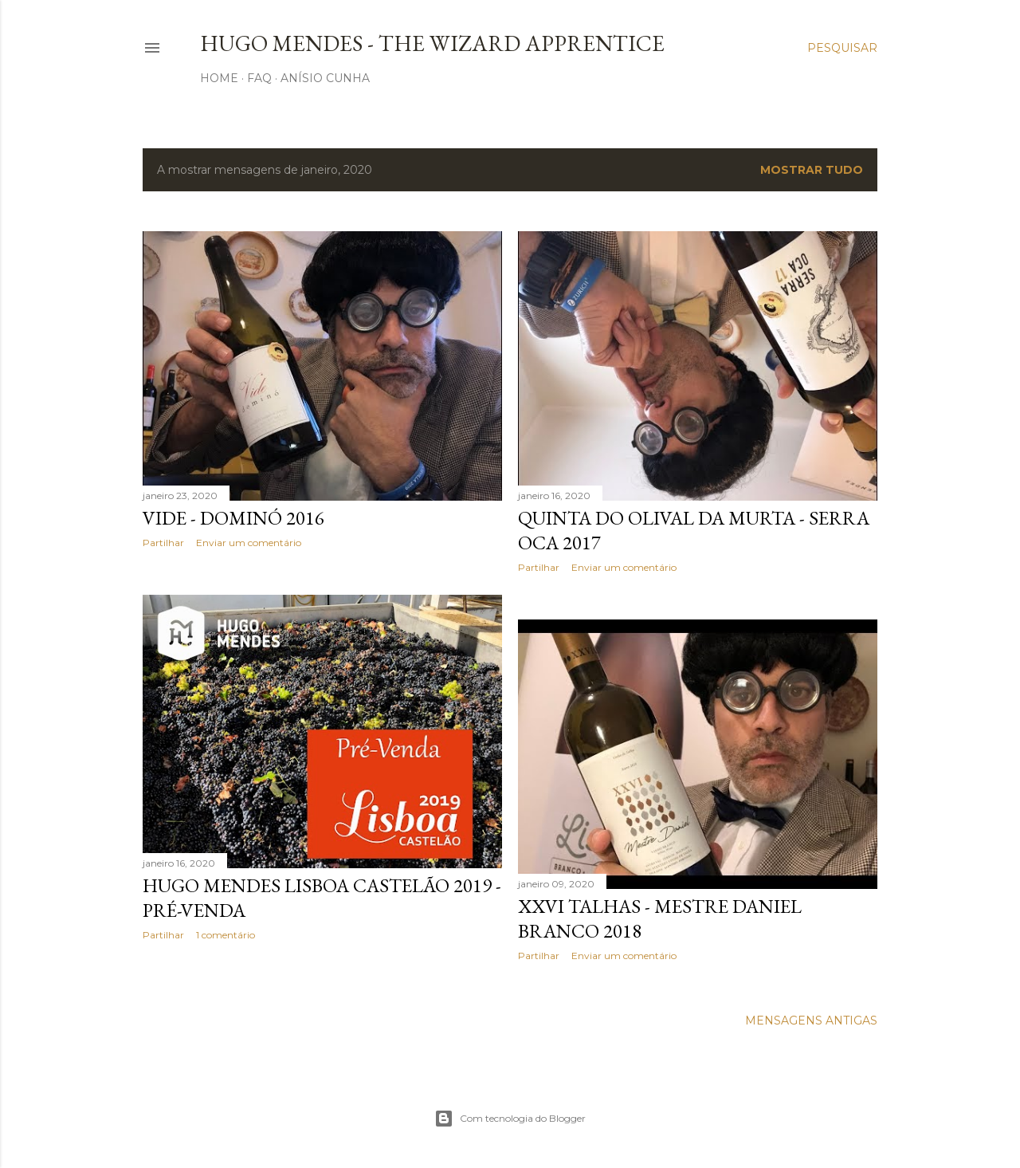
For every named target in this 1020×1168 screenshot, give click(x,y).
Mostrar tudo (811, 170)
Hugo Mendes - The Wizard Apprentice (432, 43)
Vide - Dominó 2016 (233, 517)
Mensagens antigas (811, 1020)
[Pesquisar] (842, 48)
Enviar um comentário (248, 543)
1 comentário (225, 935)
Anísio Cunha (325, 78)
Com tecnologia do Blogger (510, 1118)
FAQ (259, 78)
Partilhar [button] (163, 543)
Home (219, 78)
